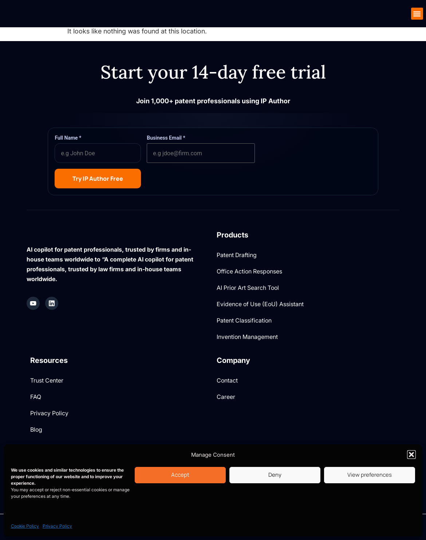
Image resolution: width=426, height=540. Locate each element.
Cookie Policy (25, 526)
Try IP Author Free (97, 179)
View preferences (369, 475)
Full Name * (68, 137)
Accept (180, 475)
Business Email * (166, 137)
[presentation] (316, 149)
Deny (274, 475)
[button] (411, 454)
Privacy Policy (57, 526)
